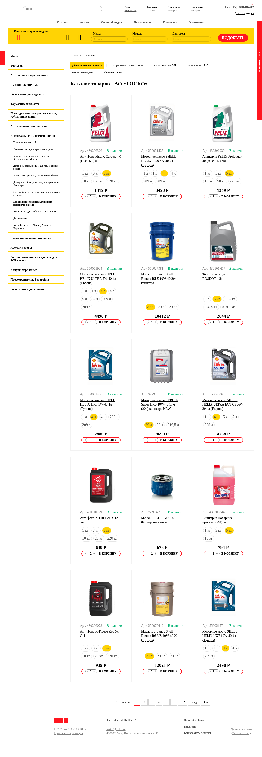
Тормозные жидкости (25, 103)
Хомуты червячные (24, 270)
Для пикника (20, 218)
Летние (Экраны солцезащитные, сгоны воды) (35, 167)
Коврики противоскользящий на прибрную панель (32, 203)
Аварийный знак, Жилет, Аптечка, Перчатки (32, 227)
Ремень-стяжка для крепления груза (33, 149)
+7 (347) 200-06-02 (239, 7)
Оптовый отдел (111, 22)
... (173, 702)
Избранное (173, 7)
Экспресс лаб (240, 733)
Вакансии (190, 726)
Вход (127, 7)
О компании (197, 22)
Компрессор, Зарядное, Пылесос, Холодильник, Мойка (31, 157)
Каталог (62, 22)
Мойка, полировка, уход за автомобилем (35, 175)
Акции (84, 22)
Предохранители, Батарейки (30, 279)
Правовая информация (68, 733)
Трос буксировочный (25, 142)
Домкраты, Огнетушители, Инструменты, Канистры (36, 184)
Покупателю (142, 22)
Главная (77, 55)
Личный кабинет (194, 720)
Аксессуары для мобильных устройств (35, 211)
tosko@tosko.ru (115, 729)
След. (194, 702)
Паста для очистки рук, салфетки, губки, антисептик (34, 115)
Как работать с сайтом (197, 732)
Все (205, 702)
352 (182, 702)
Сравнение (197, 7)
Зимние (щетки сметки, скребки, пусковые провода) (37, 193)
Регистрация (131, 10)
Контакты (170, 22)
